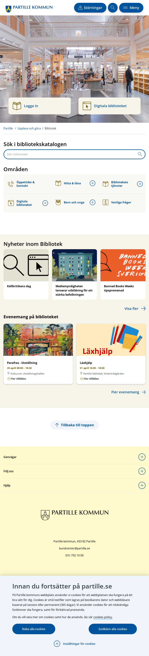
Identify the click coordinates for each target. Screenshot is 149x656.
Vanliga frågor (117, 202)
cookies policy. (103, 617)
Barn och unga (69, 202)
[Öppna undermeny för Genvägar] (141, 456)
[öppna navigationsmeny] (131, 8)
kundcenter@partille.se (74, 548)
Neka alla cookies (33, 629)
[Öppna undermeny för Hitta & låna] (92, 183)
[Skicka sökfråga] (140, 154)
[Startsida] (29, 9)
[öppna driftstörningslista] (90, 8)
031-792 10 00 (74, 555)
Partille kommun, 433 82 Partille (74, 541)
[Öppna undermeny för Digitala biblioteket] (45, 203)
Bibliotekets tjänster (115, 184)
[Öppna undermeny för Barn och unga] (92, 202)
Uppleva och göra (29, 128)
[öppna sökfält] (113, 8)
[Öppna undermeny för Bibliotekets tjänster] (140, 184)
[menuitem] (10, 128)
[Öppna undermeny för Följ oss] (141, 471)
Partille (8, 128)
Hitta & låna (68, 183)
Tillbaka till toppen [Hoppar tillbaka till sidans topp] (74, 425)
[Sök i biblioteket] (69, 154)
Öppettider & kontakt (21, 184)
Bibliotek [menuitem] (50, 128)
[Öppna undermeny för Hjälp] (141, 485)
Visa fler (131, 308)
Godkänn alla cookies (113, 629)
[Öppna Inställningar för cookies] (74, 643)
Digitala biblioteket (20, 203)
